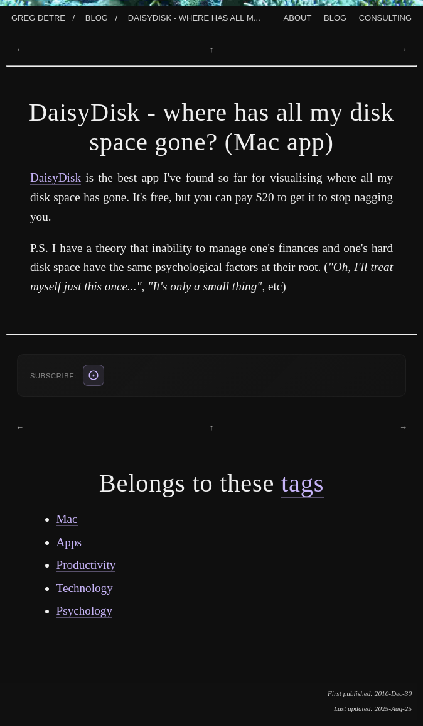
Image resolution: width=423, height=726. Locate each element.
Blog (96, 17)
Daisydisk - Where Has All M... (194, 17)
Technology (84, 588)
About (298, 17)
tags (302, 483)
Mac (67, 518)
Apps (69, 542)
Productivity (86, 564)
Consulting (385, 17)
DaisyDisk (55, 177)
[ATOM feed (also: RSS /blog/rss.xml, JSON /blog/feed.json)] (93, 375)
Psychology (84, 610)
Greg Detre (38, 17)
